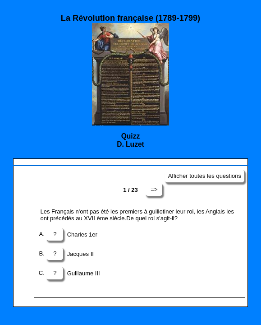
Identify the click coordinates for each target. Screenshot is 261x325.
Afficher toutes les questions (204, 175)
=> (154, 189)
